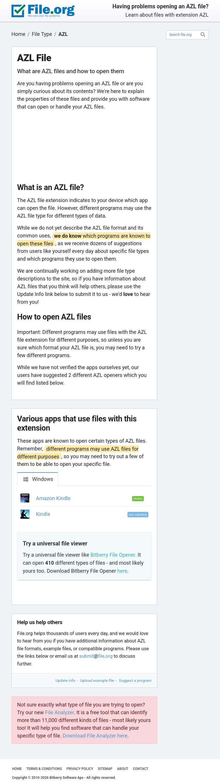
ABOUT (122, 769)
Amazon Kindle (53, 498)
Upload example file (97, 680)
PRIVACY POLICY (79, 769)
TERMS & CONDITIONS (44, 769)
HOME (17, 769)
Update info (65, 680)
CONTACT (140, 769)
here (122, 571)
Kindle (43, 514)
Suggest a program (135, 680)
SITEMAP (105, 769)
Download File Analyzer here (95, 736)
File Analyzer (59, 712)
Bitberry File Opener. (113, 555)
